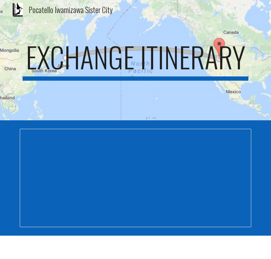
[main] (135, 60)
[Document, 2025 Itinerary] (135, 178)
